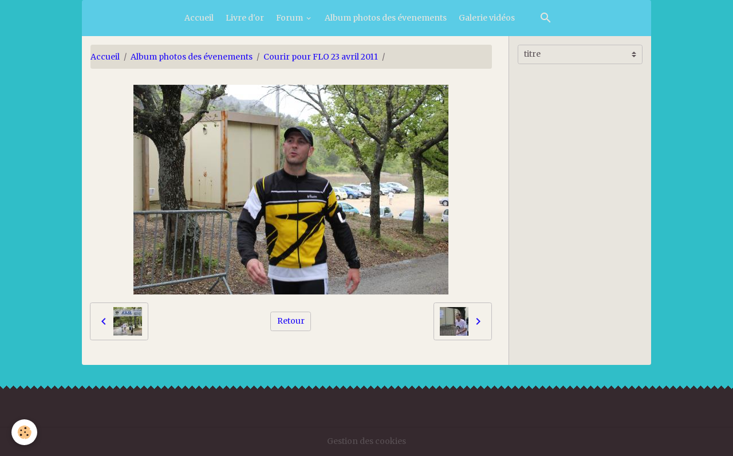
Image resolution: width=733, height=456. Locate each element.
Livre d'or (245, 18)
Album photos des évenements (386, 18)
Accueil (199, 18)
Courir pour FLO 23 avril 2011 (320, 57)
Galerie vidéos (487, 18)
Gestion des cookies (366, 441)
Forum (290, 18)
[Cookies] (24, 432)
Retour (291, 321)
